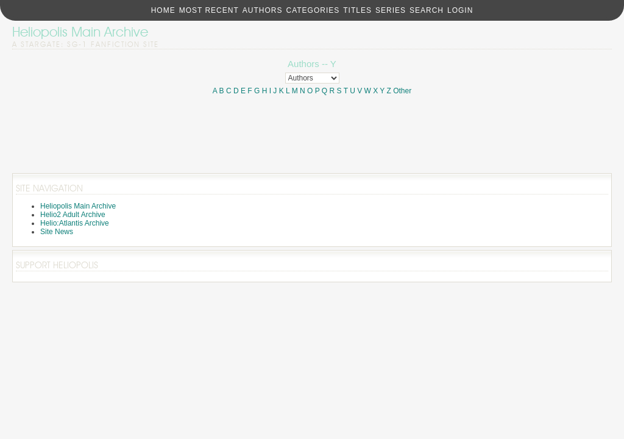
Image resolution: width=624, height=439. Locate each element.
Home (163, 10)
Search (427, 10)
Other (402, 91)
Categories (312, 10)
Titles (357, 10)
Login (460, 10)
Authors (263, 10)
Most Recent (209, 10)
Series (390, 10)
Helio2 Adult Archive (72, 214)
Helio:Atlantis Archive (74, 223)
